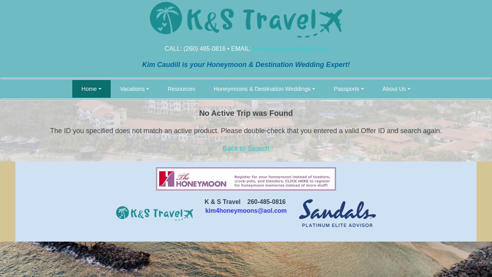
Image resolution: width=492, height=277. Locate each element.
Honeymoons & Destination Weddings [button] (262, 88)
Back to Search (246, 148)
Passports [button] (346, 88)
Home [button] (89, 88)
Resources (181, 88)
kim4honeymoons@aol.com (291, 48)
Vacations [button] (132, 88)
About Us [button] (394, 88)
